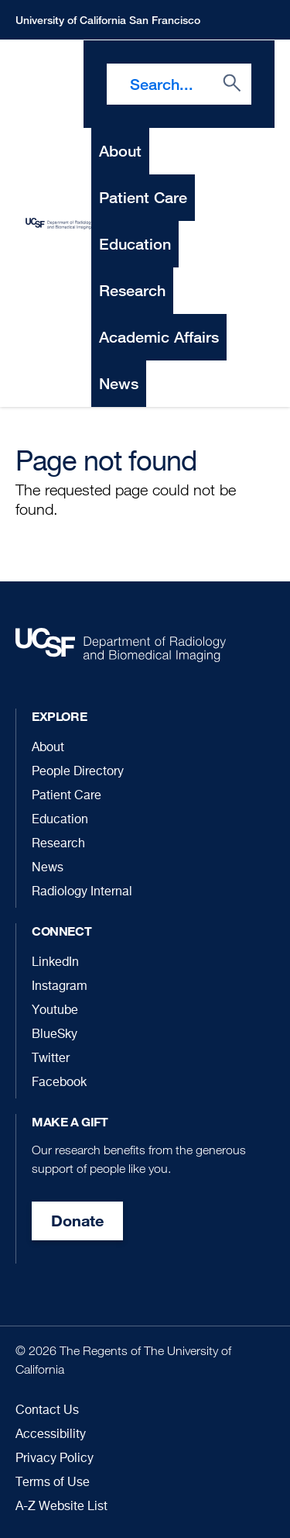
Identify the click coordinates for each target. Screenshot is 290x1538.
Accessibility (50, 1435)
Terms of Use (52, 1483)
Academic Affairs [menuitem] (159, 337)
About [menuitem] (120, 151)
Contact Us (47, 1411)
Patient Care (66, 796)
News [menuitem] (118, 383)
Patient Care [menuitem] (143, 197)
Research (58, 844)
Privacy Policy (54, 1459)
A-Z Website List (61, 1507)
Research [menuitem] (132, 290)
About (48, 748)
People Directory (78, 772)
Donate (77, 1220)
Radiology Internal (82, 892)
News (47, 868)
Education (60, 820)
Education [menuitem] (135, 244)
